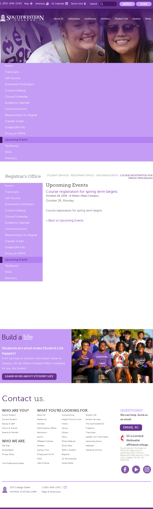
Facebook (125, 469)
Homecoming (68, 415)
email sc (131, 427)
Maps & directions (51, 491)
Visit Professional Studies (13, 463)
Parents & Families (10, 432)
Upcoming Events (16, 139)
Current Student (9, 419)
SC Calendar (58, 3)
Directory (40, 3)
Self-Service (12, 78)
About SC (59, 18)
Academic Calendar (17, 102)
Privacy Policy (8, 454)
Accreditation (8, 450)
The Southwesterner (95, 424)
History (65, 424)
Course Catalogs (15, 90)
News (148, 18)
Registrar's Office (82, 175)
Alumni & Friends (9, 428)
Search (93, 4)
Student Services (58, 175)
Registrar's (23, 176)
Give (143, 4)
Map (26, 3)
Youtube (136, 469)
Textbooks (11, 145)
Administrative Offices (46, 428)
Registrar (66, 454)
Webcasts (90, 445)
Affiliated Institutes (45, 441)
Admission (74, 18)
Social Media (67, 463)
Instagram (147, 469)
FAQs (8, 152)
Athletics (105, 18)
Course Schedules (16, 96)
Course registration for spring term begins (136, 177)
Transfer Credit (14, 121)
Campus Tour (43, 450)
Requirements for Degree (21, 115)
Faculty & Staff (8, 424)
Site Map (6, 445)
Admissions (42, 432)
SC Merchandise (69, 459)
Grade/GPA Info (15, 127)
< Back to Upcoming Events (64, 220)
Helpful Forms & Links (71, 419)
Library (65, 428)
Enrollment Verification (19, 84)
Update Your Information (97, 437)
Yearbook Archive (94, 450)
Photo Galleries (69, 441)
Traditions (90, 428)
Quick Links (77, 3)
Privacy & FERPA (15, 133)
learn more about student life (29, 376)
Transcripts (12, 72)
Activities (41, 424)
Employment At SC (45, 454)
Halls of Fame (43, 463)
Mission (65, 432)
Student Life (121, 18)
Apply (127, 4)
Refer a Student (69, 450)
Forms (9, 65)
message (65, 487)
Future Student (9, 415)
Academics (90, 18)
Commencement (16, 108)
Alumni (136, 18)
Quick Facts (67, 445)
